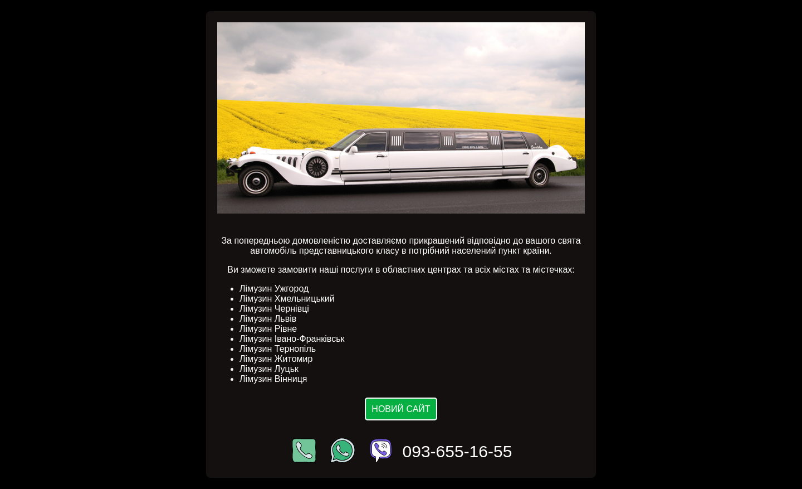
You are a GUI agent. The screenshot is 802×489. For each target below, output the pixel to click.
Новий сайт (400, 409)
